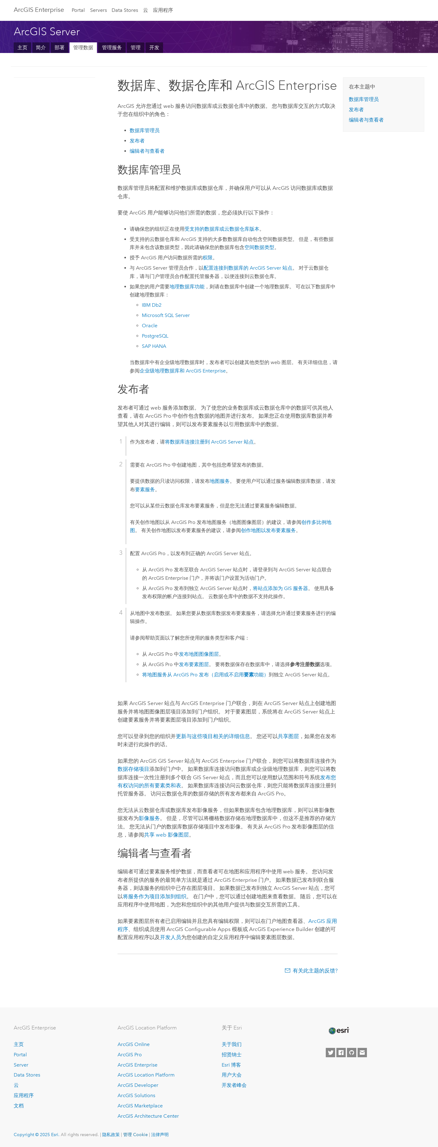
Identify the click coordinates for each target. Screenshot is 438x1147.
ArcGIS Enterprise (39, 9)
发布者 (137, 141)
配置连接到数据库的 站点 (248, 268)
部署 (60, 47)
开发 (154, 47)
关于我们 (232, 1044)
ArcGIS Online (134, 1044)
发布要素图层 (194, 664)
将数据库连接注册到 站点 (209, 442)
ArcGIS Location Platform (146, 1075)
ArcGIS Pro (130, 1055)
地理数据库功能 (187, 287)
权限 (208, 258)
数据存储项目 (133, 769)
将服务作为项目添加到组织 (154, 896)
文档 (19, 1106)
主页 (22, 47)
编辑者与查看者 (147, 151)
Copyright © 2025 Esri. (37, 1134)
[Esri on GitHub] (351, 1052)
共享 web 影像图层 (166, 835)
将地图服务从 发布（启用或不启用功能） (205, 675)
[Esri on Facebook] (341, 1052)
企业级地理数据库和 (183, 371)
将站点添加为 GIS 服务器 (280, 588)
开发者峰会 (234, 1085)
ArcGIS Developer (138, 1085)
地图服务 (220, 481)
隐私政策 (111, 1134)
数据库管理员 (145, 130)
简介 (41, 47)
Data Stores (125, 10)
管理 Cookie (135, 1134)
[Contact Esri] (362, 1052)
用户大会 (232, 1075)
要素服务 (145, 489)
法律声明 (160, 1134)
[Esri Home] (338, 1030)
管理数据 (83, 47)
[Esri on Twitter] (330, 1052)
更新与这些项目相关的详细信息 (213, 736)
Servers (98, 10)
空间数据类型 (259, 247)
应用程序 (163, 10)
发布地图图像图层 (199, 654)
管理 (136, 47)
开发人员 (170, 937)
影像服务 (149, 818)
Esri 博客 (231, 1065)
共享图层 (288, 736)
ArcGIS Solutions (136, 1095)
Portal (78, 10)
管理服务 (112, 47)
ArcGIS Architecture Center (148, 1116)
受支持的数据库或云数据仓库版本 (222, 229)
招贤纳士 (232, 1055)
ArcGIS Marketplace (140, 1106)
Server (21, 1065)
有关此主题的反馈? (315, 970)
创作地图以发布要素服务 (268, 530)
